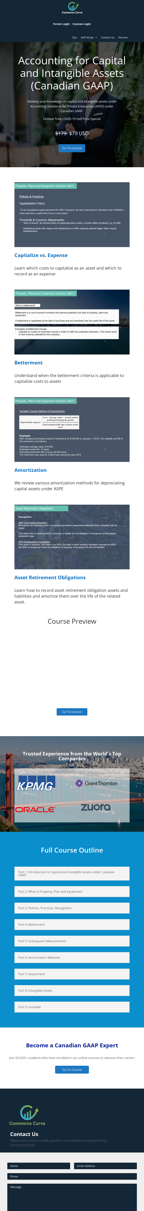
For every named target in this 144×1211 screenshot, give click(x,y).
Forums (123, 37)
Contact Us (108, 37)
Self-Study (89, 37)
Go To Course (72, 148)
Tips (74, 37)
